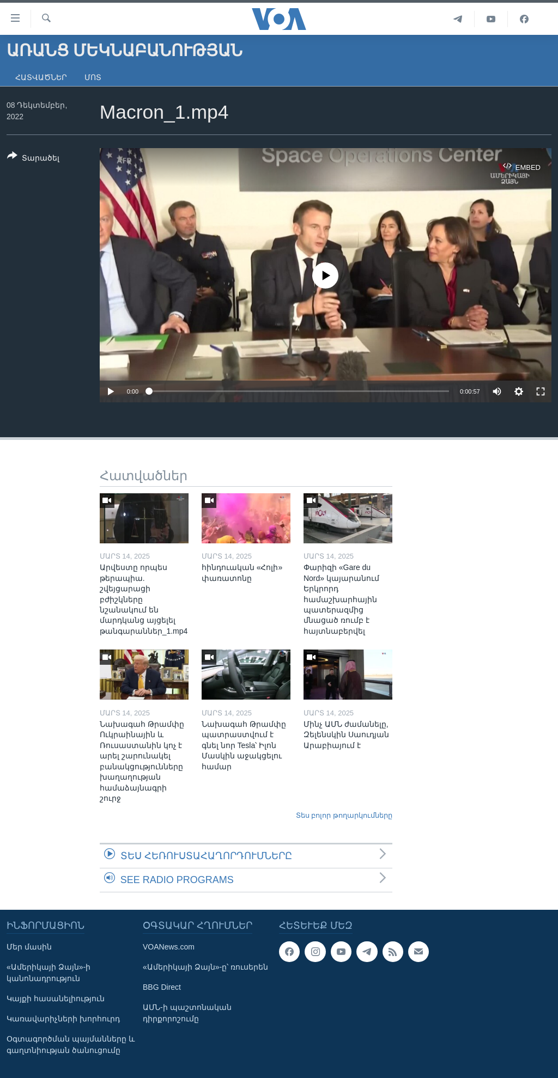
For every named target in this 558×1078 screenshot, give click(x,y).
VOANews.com (169, 946)
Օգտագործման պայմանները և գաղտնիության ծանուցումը (71, 1044)
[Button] (33, 159)
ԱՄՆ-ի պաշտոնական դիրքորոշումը (187, 1013)
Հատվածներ (41, 77)
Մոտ (92, 77)
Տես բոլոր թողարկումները (344, 815)
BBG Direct (162, 987)
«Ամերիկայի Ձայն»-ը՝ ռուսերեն (205, 967)
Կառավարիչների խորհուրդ (63, 1018)
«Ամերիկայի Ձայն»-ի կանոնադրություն (48, 973)
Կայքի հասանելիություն (56, 998)
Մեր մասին (29, 946)
